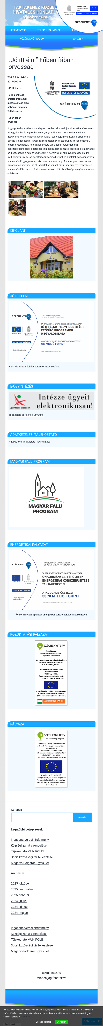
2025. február (20, 895)
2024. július (19, 901)
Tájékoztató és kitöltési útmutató (26, 414)
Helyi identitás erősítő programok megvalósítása (34, 366)
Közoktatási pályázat (29, 634)
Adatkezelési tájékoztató (33, 435)
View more (26, 1017)
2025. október (20, 883)
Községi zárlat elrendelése (29, 845)
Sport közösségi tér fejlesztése (32, 857)
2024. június (19, 906)
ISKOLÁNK (18, 231)
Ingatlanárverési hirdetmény (30, 839)
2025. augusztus (22, 889)
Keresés (16, 809)
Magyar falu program (30, 461)
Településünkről (49, 30)
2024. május (19, 912)
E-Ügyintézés (21, 386)
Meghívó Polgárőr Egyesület (30, 863)
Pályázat (18, 724)
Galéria (78, 38)
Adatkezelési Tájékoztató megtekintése (29, 441)
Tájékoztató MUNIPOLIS (27, 851)
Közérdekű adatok (32, 38)
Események (18, 30)
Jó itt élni (19, 296)
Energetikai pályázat (29, 545)
